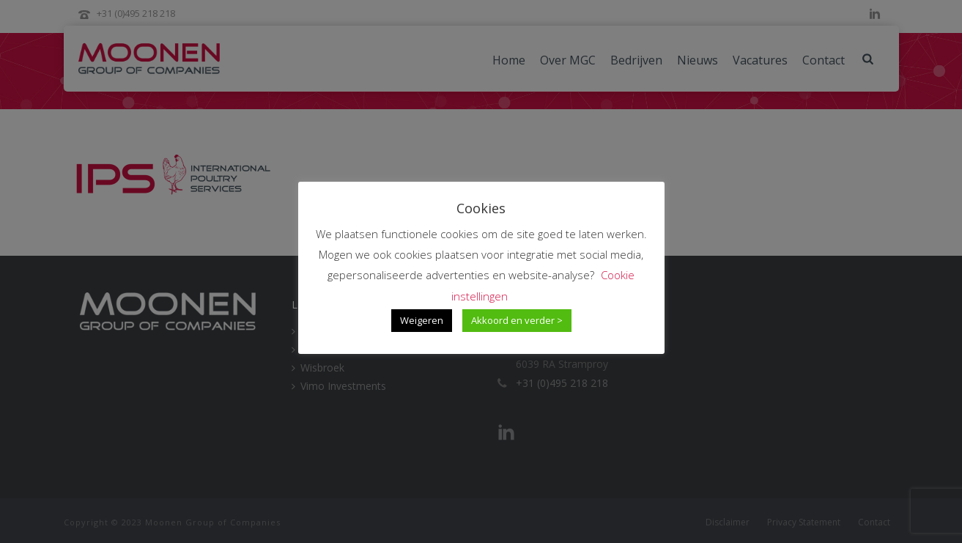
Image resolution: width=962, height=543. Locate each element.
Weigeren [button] (421, 320)
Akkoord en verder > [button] (517, 320)
